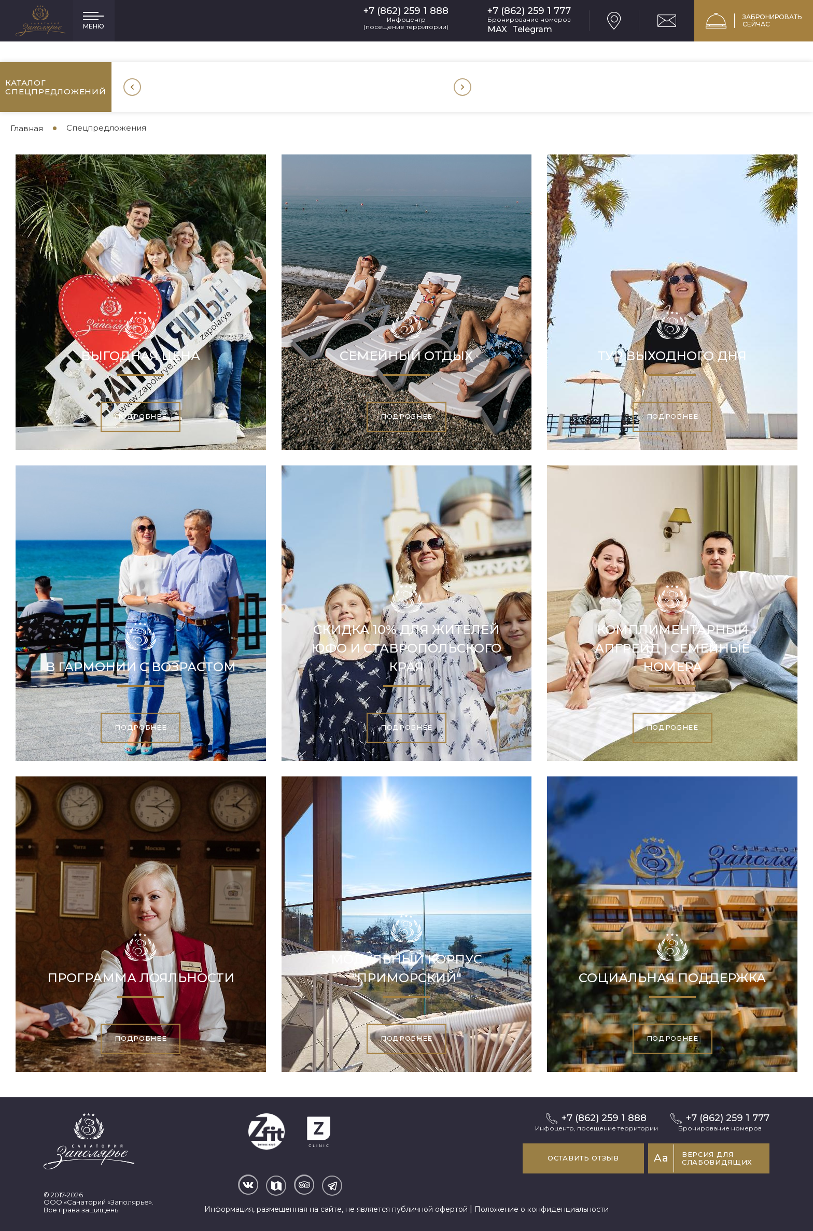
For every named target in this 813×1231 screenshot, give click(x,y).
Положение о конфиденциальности (541, 1208)
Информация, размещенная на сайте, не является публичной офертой (336, 1208)
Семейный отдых (406, 353)
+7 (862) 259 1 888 (405, 11)
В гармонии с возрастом (141, 664)
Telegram (532, 29)
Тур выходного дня (672, 353)
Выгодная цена (140, 353)
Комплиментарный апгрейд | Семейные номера (672, 645)
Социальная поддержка (672, 975)
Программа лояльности (140, 975)
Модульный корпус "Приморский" (406, 966)
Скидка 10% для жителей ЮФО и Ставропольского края (406, 645)
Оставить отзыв (573, 1158)
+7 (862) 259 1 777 (529, 11)
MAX (497, 29)
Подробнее (140, 414)
